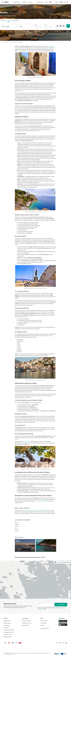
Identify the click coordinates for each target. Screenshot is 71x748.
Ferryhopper (51, 46)
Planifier (25, 2)
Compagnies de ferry (9, 632)
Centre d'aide (43, 623)
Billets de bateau (7, 42)
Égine (47, 437)
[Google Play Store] (63, 621)
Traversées (6, 627)
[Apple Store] (63, 624)
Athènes (21, 107)
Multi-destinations (15, 20)
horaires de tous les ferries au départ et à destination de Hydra (36, 510)
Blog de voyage (7, 623)
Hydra (21, 42)
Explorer (30, 2)
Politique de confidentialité (32, 653)
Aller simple (3, 20)
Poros (16, 528)
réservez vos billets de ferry (42, 501)
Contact (42, 625)
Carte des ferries (26, 441)
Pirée (20, 477)
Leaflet (50, 598)
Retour (9, 20)
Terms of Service (41, 608)
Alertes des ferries (44, 628)
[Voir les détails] (25, 607)
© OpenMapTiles (59, 598)
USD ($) (56, 2)
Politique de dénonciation (43, 653)
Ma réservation (39, 2)
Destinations (15, 42)
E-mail (39, 603)
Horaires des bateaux (9, 630)
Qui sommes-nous (26, 620)
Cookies (24, 653)
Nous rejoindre (25, 625)
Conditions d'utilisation (17, 653)
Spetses (16, 530)
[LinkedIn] (66, 643)
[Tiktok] (63, 643)
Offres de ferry (16, 2)
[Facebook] (57, 643)
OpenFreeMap (53, 598)
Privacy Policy (61, 607)
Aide (46, 2)
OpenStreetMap (68, 598)
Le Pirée (17, 526)
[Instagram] (60, 643)
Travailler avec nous (26, 623)
